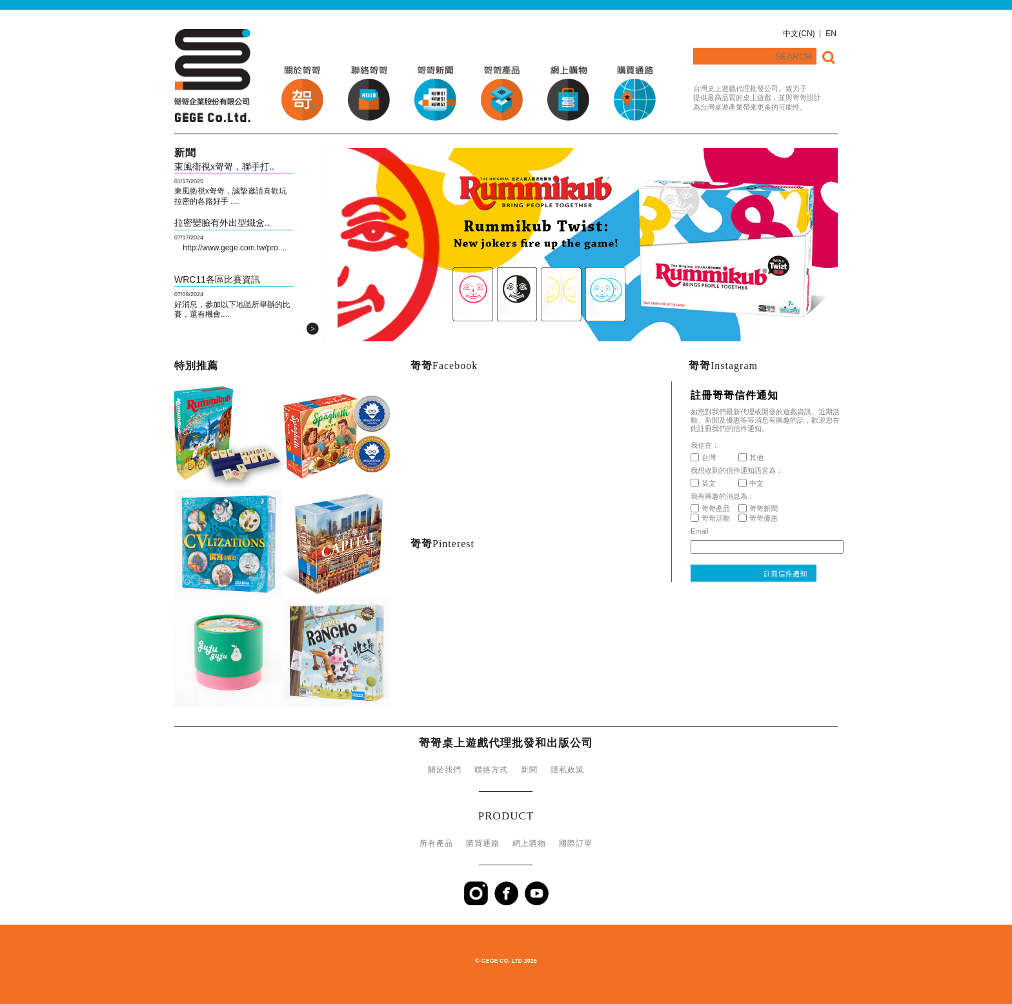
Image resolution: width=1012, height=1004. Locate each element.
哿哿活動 (710, 518)
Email (700, 531)
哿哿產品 (710, 508)
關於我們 (444, 769)
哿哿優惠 (758, 518)
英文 (703, 483)
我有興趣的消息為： (722, 496)
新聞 (529, 769)
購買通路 (483, 843)
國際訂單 (575, 843)
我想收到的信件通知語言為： (737, 470)
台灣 (703, 457)
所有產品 (436, 843)
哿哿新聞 (758, 508)
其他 (751, 457)
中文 (751, 483)
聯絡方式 (491, 769)
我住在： (705, 445)
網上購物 (529, 843)
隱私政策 (567, 769)
